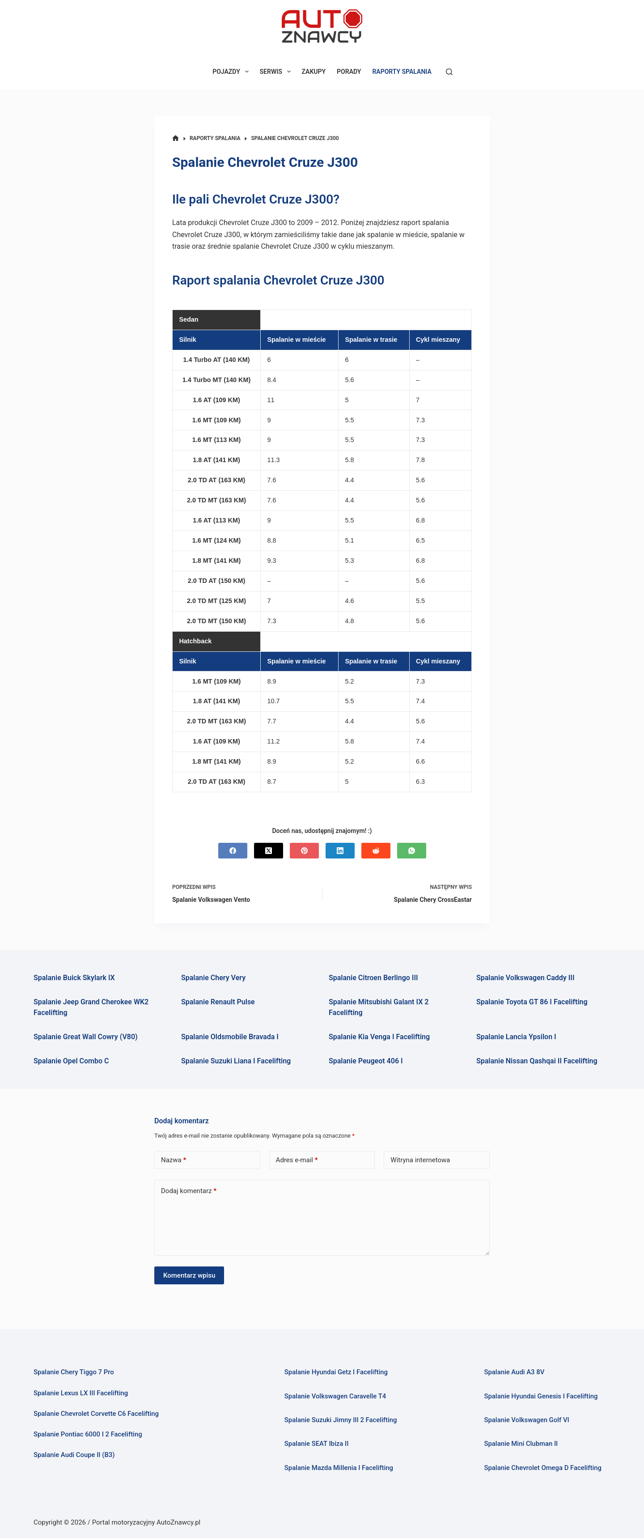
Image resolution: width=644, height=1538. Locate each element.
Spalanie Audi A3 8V (514, 1372)
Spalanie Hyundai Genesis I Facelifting (540, 1396)
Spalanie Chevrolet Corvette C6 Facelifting (96, 1414)
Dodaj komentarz (188, 1191)
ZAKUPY (314, 71)
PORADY (349, 71)
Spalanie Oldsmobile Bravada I (230, 1036)
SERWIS (277, 71)
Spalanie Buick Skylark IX (74, 977)
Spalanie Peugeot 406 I (366, 1061)
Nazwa (173, 1160)
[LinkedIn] (340, 850)
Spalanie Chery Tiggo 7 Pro (74, 1372)
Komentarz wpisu (189, 1275)
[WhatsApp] (411, 850)
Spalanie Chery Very (213, 977)
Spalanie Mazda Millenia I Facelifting (338, 1468)
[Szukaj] (449, 71)
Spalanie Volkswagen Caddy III (525, 977)
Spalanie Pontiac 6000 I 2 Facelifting (88, 1434)
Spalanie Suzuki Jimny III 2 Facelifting (340, 1420)
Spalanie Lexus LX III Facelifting (81, 1393)
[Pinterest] (304, 850)
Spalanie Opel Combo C (71, 1061)
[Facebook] (232, 850)
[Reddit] (375, 850)
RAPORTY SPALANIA (401, 71)
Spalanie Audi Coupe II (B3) (74, 1455)
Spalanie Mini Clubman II (521, 1444)
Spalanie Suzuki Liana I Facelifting (236, 1061)
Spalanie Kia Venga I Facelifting (379, 1036)
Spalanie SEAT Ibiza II (316, 1444)
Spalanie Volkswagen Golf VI (526, 1420)
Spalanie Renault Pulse (218, 1002)
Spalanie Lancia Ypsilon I (516, 1036)
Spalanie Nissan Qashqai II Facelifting (536, 1061)
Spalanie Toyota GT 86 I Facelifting (532, 1002)
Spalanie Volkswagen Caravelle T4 (335, 1396)
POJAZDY (232, 71)
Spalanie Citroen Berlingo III (373, 977)
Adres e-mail (297, 1160)
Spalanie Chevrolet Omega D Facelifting (543, 1468)
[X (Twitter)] (268, 850)
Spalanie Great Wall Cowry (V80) (86, 1036)
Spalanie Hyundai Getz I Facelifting (336, 1372)
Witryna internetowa (420, 1160)
